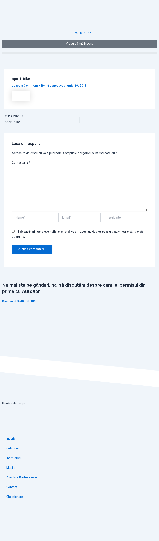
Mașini (10, 468)
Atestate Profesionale (21, 477)
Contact (11, 487)
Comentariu (21, 162)
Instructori (13, 458)
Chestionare (14, 497)
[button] (79, 53)
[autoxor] (79, 521)
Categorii (12, 448)
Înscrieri (11, 438)
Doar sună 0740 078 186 (19, 301)
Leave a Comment (25, 85)
